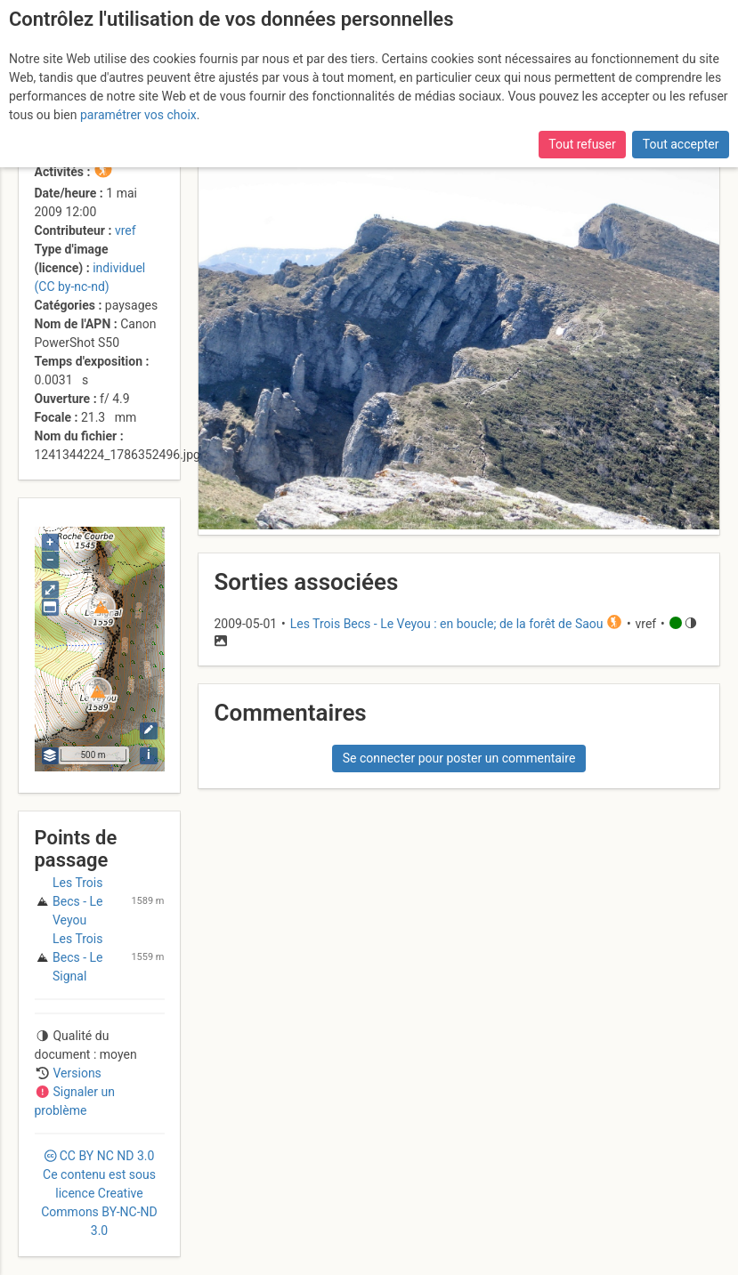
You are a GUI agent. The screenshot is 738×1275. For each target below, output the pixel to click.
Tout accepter (681, 144)
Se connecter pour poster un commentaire (459, 758)
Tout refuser (581, 144)
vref (125, 230)
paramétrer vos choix (138, 115)
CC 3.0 (99, 1193)
